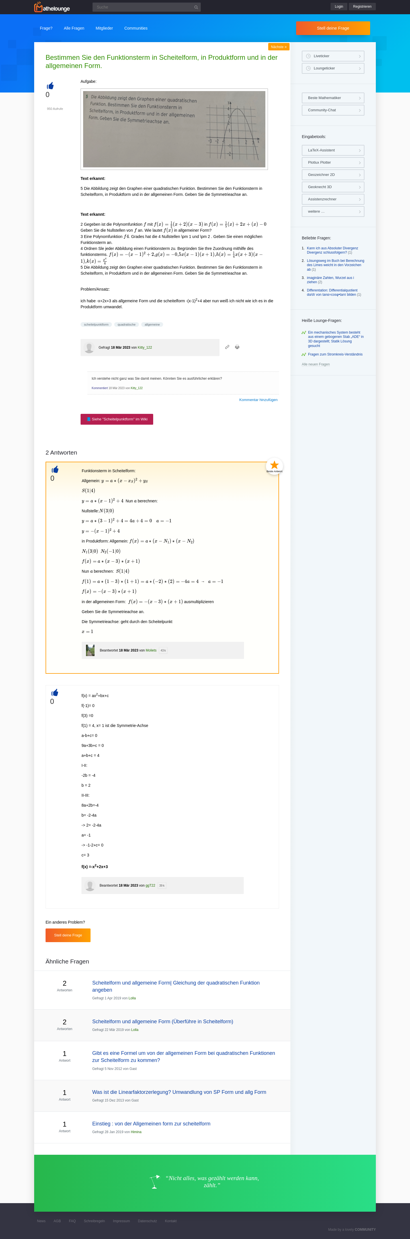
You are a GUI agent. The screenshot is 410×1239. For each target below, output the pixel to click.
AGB (57, 1221)
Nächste (279, 47)
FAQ (72, 1221)
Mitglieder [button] (104, 28)
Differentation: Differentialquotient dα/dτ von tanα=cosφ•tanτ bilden (332, 292)
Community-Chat (322, 110)
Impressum (121, 1221)
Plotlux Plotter (319, 162)
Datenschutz (147, 1221)
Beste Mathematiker (324, 98)
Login (339, 7)
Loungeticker (324, 68)
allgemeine (152, 324)
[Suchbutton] (196, 7)
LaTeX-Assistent (321, 150)
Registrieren (362, 7)
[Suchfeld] (147, 7)
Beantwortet (109, 650)
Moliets (151, 650)
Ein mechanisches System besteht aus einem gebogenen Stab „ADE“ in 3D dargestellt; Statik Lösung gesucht (336, 339)
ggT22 (150, 885)
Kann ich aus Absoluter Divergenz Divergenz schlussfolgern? (332, 250)
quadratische (127, 324)
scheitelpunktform (96, 324)
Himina (136, 1132)
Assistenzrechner (322, 199)
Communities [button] (136, 28)
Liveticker (321, 56)
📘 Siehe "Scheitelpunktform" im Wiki (116, 419)
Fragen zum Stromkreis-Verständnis (335, 354)
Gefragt (104, 348)
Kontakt (171, 1221)
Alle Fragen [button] (74, 28)
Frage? (46, 28)
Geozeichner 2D (321, 174)
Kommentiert (100, 388)
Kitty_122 (145, 348)
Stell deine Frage (333, 28)
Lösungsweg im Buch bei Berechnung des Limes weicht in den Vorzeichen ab (335, 265)
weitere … (316, 211)
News (41, 1221)
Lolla (132, 998)
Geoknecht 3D (320, 187)
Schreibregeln (94, 1221)
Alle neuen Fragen (316, 364)
